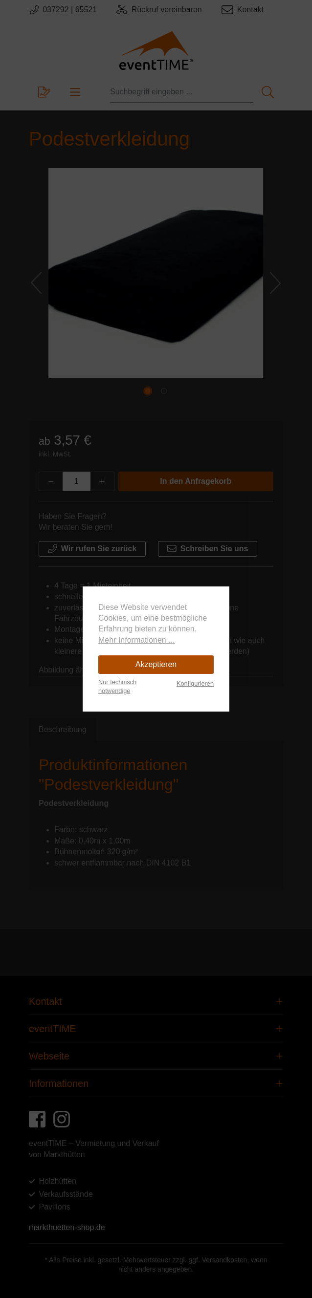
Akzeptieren (156, 664)
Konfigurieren (195, 683)
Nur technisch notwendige (117, 686)
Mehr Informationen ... (136, 640)
